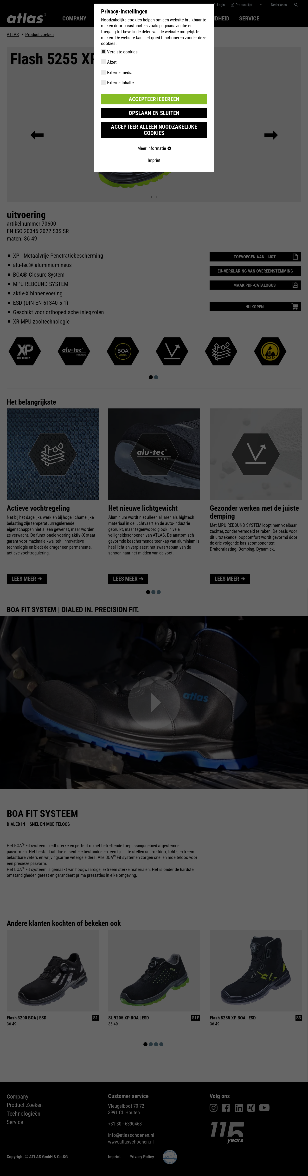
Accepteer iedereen (154, 99)
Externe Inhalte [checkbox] (120, 82)
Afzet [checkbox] (112, 62)
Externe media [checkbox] (119, 72)
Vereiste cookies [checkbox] (122, 52)
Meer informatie (154, 140)
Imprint (154, 152)
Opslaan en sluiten (154, 112)
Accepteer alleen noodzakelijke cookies (154, 125)
